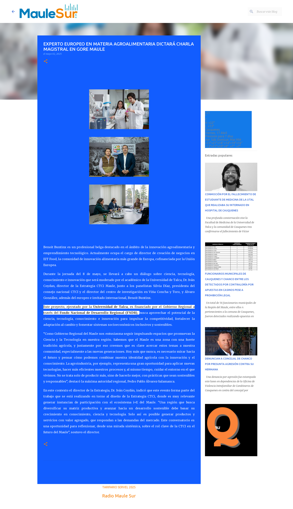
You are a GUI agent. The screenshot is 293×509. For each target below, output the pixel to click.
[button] (45, 61)
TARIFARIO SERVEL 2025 (119, 487)
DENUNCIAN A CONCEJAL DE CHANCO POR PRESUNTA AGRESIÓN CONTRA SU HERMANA (229, 364)
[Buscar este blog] (262, 11)
